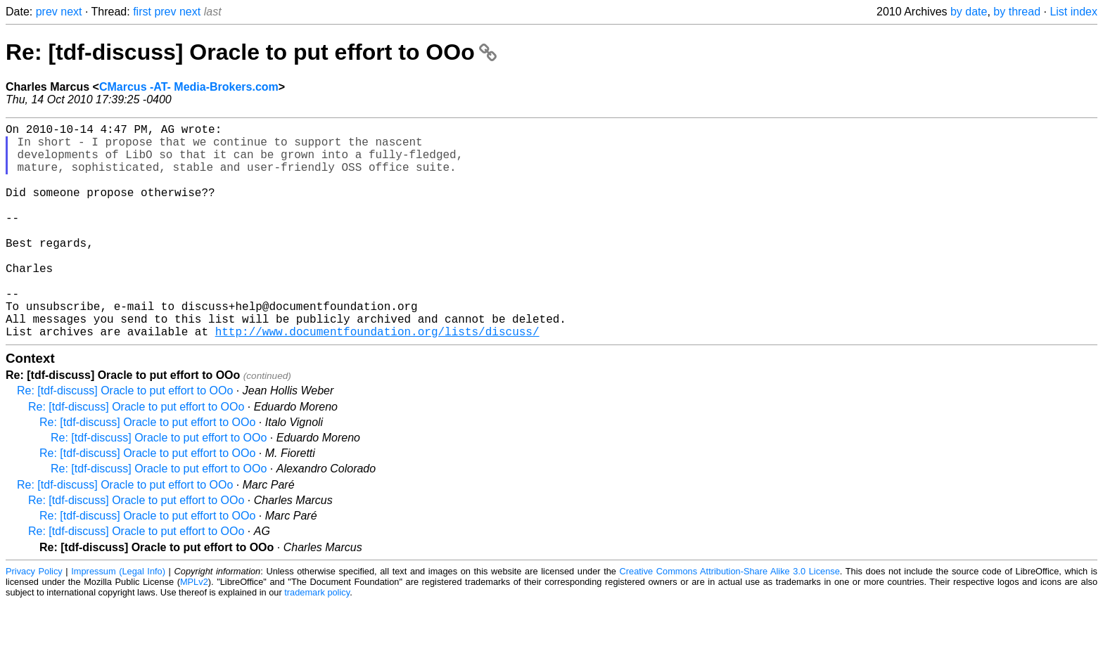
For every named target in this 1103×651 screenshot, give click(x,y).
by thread (1016, 12)
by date (968, 12)
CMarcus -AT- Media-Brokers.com (189, 87)
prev (47, 12)
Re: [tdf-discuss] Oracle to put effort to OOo (251, 52)
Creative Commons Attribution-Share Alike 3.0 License (730, 619)
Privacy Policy (34, 619)
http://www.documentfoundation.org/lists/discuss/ (377, 379)
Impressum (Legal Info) (118, 619)
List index (1073, 12)
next (71, 12)
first (142, 12)
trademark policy (317, 640)
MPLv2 (194, 629)
